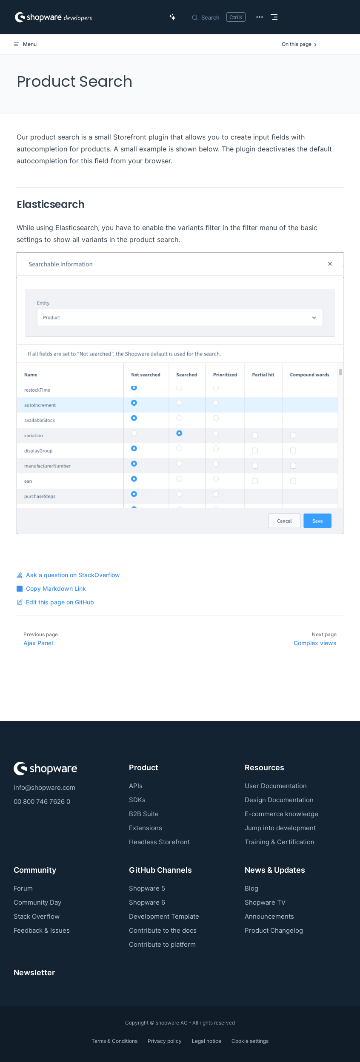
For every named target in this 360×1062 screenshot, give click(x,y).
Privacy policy (165, 1041)
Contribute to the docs (163, 930)
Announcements (269, 916)
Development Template (164, 916)
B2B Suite (144, 814)
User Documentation (276, 786)
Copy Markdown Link (51, 588)
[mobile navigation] (274, 17)
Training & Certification (279, 842)
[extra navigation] (259, 17)
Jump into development (280, 828)
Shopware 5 (147, 888)
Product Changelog (274, 930)
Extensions (145, 828)
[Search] (218, 17)
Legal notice (206, 1041)
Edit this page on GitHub (55, 602)
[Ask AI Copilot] (172, 17)
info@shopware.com (44, 787)
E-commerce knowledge (281, 814)
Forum (23, 888)
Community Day (37, 902)
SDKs (137, 800)
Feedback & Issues (42, 930)
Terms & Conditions (114, 1041)
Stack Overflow (37, 916)
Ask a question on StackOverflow (68, 575)
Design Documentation (279, 800)
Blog (251, 888)
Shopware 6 (147, 902)
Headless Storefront (159, 842)
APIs (136, 786)
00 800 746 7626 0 (42, 801)
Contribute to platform (162, 944)
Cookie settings (250, 1041)
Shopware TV (265, 902)
